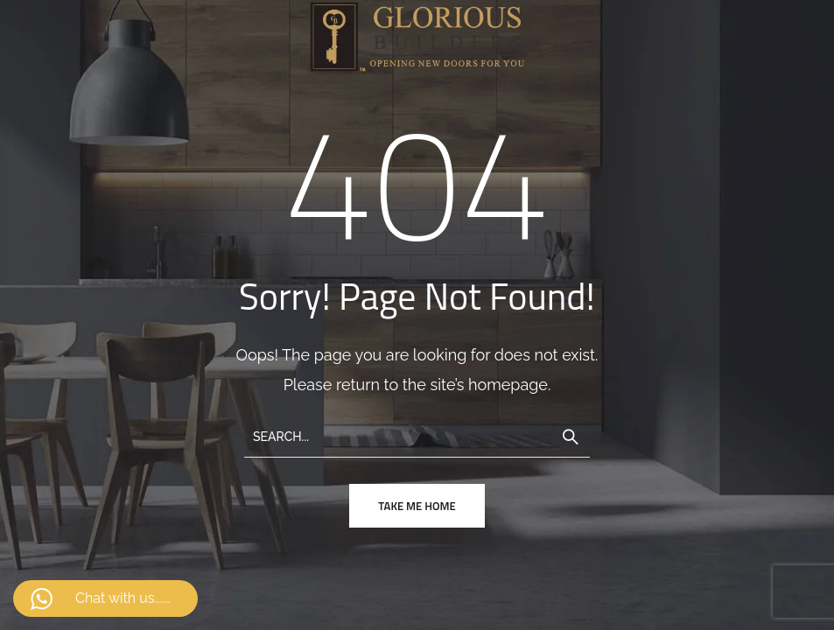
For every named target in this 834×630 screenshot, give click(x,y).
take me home (416, 505)
